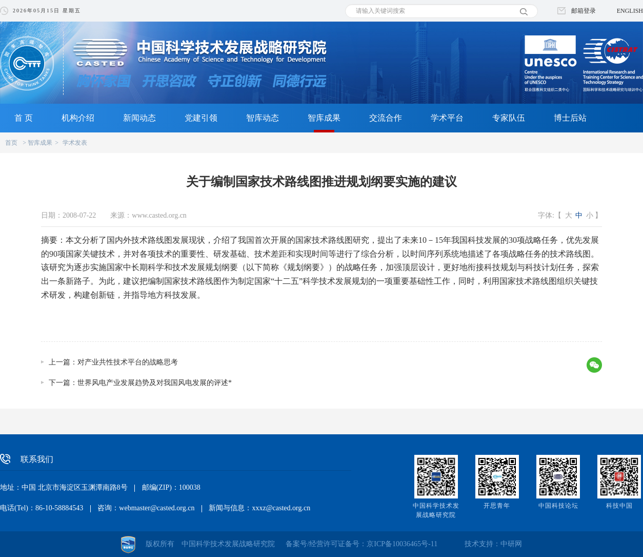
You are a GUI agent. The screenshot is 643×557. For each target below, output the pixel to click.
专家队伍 (508, 117)
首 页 (23, 117)
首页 (11, 142)
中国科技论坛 (558, 505)
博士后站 (570, 117)
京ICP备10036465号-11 (402, 544)
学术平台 (447, 117)
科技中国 (619, 505)
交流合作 (385, 117)
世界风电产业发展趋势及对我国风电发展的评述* (154, 383)
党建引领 (201, 117)
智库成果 (324, 117)
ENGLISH (630, 10)
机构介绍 (78, 117)
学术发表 (75, 142)
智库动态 (262, 117)
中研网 (511, 544)
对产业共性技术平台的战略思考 (127, 362)
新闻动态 (139, 117)
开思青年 (497, 505)
